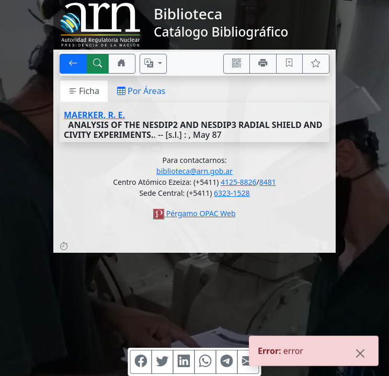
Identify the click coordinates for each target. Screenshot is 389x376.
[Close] (360, 354)
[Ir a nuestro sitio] (121, 64)
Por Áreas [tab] (141, 91)
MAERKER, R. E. (94, 115)
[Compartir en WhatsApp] (205, 362)
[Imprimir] (263, 64)
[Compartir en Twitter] (163, 362)
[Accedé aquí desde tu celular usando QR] (236, 64)
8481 (267, 182)
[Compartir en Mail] (248, 362)
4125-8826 (239, 182)
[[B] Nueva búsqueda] (97, 64)
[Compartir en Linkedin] (184, 362)
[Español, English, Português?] (153, 64)
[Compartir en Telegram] (227, 362)
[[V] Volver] (73, 64)
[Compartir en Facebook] (141, 362)
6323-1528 (232, 193)
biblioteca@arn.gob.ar (194, 171)
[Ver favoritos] (315, 64)
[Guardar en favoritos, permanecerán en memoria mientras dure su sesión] (289, 64)
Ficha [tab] (83, 91)
